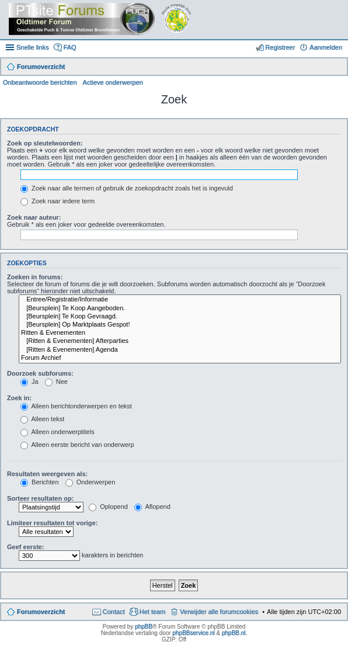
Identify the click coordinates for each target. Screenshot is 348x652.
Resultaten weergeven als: (47, 473)
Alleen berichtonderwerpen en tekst (76, 406)
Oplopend (108, 506)
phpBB (143, 626)
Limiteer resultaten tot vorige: (52, 522)
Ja (29, 381)
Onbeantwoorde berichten (40, 82)
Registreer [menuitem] (280, 47)
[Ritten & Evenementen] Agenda (180, 350)
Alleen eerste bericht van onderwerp (77, 444)
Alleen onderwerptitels (57, 431)
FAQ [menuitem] (70, 47)
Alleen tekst (42, 418)
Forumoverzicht (41, 611)
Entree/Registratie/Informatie (180, 300)
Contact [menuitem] (114, 611)
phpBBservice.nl (193, 633)
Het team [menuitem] (153, 611)
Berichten (39, 481)
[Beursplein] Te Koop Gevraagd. (180, 317)
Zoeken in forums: (34, 276)
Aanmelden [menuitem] (325, 47)
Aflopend (152, 506)
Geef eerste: (25, 546)
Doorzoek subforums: (40, 373)
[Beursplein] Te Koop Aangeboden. (180, 308)
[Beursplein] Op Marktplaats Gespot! (180, 325)
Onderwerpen (90, 481)
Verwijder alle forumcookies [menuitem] (219, 611)
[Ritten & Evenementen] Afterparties (180, 341)
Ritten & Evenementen (180, 333)
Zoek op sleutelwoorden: (45, 143)
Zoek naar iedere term (57, 200)
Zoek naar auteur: (34, 217)
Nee (56, 381)
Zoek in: (19, 397)
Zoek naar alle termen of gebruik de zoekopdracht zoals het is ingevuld (126, 188)
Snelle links (32, 47)
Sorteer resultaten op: (40, 498)
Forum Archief (180, 358)
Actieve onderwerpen (113, 82)
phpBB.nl (234, 633)
